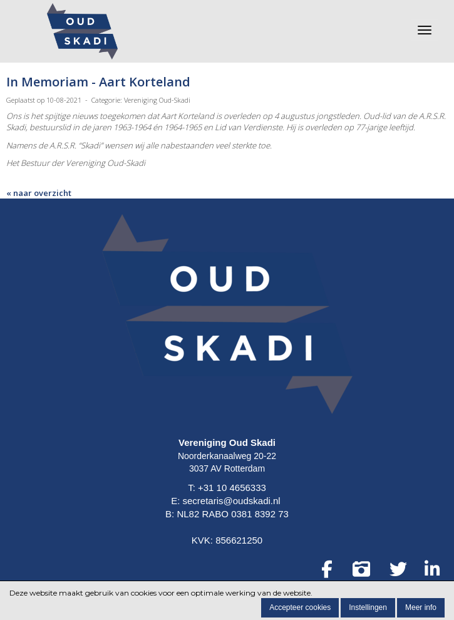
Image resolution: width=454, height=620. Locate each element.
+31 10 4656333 (232, 487)
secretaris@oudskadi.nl (232, 500)
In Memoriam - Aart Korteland (98, 81)
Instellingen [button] (368, 607)
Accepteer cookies (300, 607)
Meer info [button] (420, 607)
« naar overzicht (38, 193)
